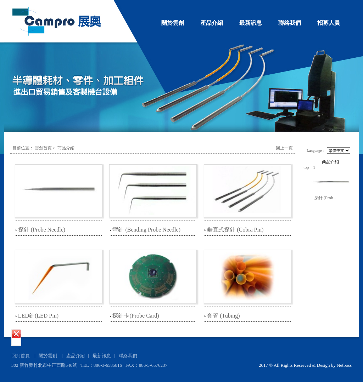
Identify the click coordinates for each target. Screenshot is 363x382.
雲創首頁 (43, 148)
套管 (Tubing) (223, 316)
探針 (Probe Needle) (41, 230)
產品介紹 (211, 23)
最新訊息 (250, 23)
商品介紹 (65, 148)
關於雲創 (172, 23)
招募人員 (328, 23)
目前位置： (23, 148)
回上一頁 (284, 148)
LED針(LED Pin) (38, 316)
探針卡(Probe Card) (135, 316)
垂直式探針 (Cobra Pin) (235, 230)
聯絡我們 (289, 23)
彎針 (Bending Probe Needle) (146, 230)
